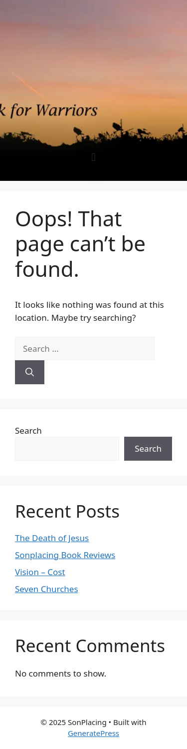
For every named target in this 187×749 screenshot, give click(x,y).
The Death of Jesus (52, 538)
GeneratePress (93, 733)
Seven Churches (46, 589)
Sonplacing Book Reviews (65, 555)
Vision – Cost (40, 572)
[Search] (29, 372)
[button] (93, 157)
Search (28, 430)
